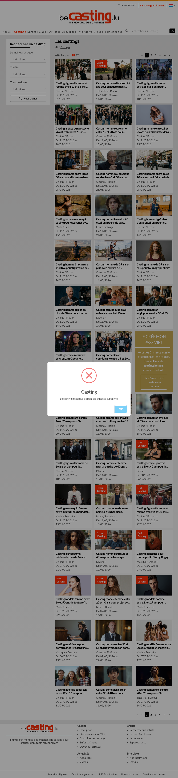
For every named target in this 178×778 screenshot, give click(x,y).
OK (121, 409)
